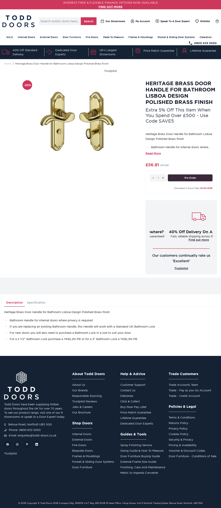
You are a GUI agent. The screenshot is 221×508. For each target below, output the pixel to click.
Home (7, 63)
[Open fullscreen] (77, 121)
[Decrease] (153, 177)
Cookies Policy (178, 434)
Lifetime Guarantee (203, 50)
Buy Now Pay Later (133, 406)
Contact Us (127, 390)
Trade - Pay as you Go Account (190, 390)
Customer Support (132, 384)
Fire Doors (92, 37)
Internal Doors (26, 37)
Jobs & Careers (82, 406)
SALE (9, 37)
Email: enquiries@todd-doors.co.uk (30, 435)
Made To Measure (113, 37)
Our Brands (80, 390)
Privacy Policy (178, 428)
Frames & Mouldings (140, 37)
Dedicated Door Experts (136, 423)
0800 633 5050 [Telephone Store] (203, 43)
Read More (153, 153)
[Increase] (163, 177)
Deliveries (126, 395)
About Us (78, 384)
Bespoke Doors (82, 450)
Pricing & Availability (182, 445)
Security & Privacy (181, 439)
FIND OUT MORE (111, 6)
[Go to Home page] (18, 21)
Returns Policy (178, 423)
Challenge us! (181, 239)
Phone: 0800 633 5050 (22, 429)
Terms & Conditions (182, 417)
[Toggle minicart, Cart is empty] (217, 21)
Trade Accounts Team (183, 384)
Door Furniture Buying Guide (140, 456)
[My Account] (140, 21)
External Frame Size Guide (138, 461)
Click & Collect (130, 401)
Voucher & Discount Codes (187, 450)
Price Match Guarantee (158, 50)
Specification (36, 302)
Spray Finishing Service (136, 445)
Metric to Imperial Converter (139, 472)
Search (88, 21)
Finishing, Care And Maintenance (142, 467)
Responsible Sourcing (87, 395)
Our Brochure (81, 412)
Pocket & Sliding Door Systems (176, 37)
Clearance (206, 37)
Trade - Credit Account (184, 395)
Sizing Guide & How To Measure (142, 450)
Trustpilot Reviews (84, 401)
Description (14, 302)
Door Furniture (72, 37)
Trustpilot (110, 70)
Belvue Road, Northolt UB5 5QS (28, 424)
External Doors (49, 37)
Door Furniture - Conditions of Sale (192, 456)
